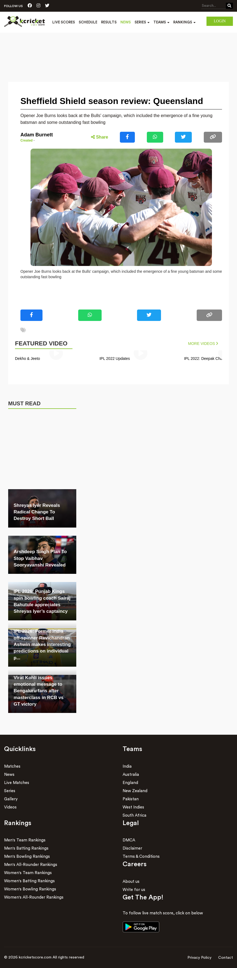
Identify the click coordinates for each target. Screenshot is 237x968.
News (125, 22)
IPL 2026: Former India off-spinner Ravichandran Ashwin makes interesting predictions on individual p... (42, 644)
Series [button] (142, 22)
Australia (131, 775)
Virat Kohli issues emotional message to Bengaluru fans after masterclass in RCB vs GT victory (38, 691)
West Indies (133, 807)
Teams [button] (161, 22)
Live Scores (63, 22)
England (130, 783)
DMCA (129, 840)
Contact (225, 958)
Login (220, 21)
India (127, 766)
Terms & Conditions (141, 856)
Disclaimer (132, 848)
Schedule (88, 22)
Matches (12, 766)
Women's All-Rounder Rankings (33, 897)
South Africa (134, 815)
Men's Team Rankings (24, 840)
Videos (10, 807)
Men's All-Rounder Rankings (30, 865)
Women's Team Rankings (28, 873)
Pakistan (131, 799)
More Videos (203, 343)
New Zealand (135, 791)
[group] (56, 357)
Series (9, 791)
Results (109, 22)
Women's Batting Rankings (29, 881)
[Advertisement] (118, 47)
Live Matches (16, 783)
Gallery (11, 799)
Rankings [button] (184, 22)
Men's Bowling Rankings (27, 856)
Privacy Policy (199, 958)
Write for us (134, 890)
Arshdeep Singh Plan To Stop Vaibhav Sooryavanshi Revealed (40, 558)
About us (131, 882)
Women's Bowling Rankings (30, 889)
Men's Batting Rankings (26, 848)
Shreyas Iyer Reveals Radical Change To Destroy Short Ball (37, 512)
